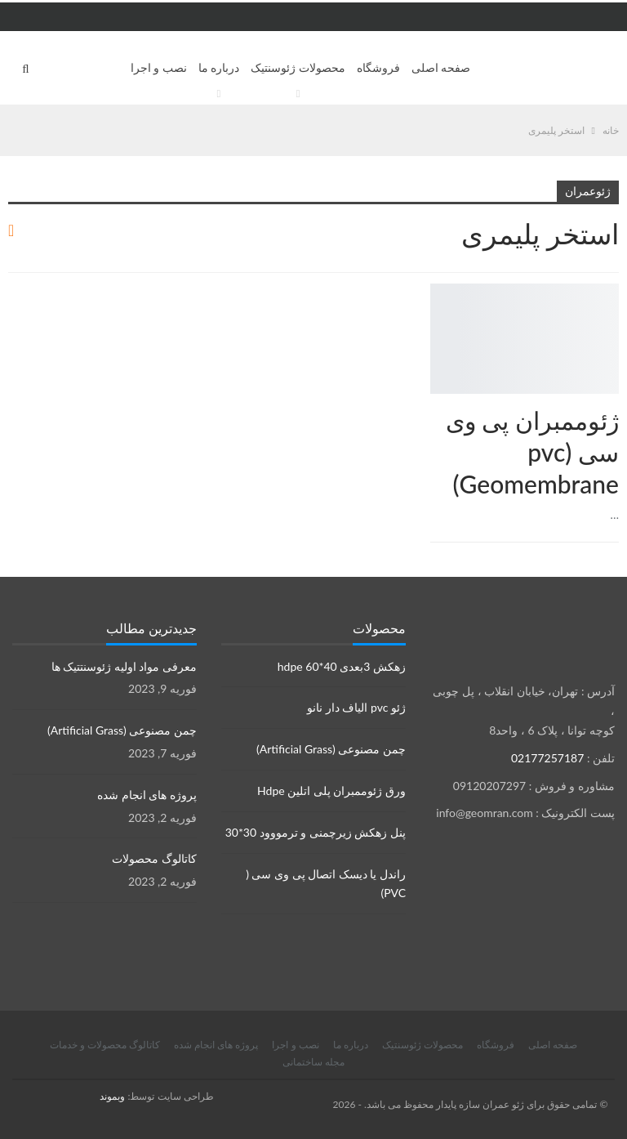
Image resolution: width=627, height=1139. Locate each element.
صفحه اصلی (441, 67)
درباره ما (219, 67)
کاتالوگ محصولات (154, 858)
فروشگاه (378, 67)
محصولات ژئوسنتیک (298, 67)
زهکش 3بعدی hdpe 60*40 (342, 666)
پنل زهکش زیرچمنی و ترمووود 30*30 (315, 832)
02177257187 (547, 758)
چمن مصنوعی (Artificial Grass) (331, 749)
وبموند (112, 1096)
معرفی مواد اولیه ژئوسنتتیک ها (124, 666)
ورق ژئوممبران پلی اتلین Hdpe (331, 790)
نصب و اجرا (159, 67)
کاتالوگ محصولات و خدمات (105, 1044)
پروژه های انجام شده (147, 795)
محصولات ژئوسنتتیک (613, 285)
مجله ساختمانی (313, 1062)
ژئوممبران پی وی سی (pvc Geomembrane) (532, 451)
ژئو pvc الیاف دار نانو (356, 707)
